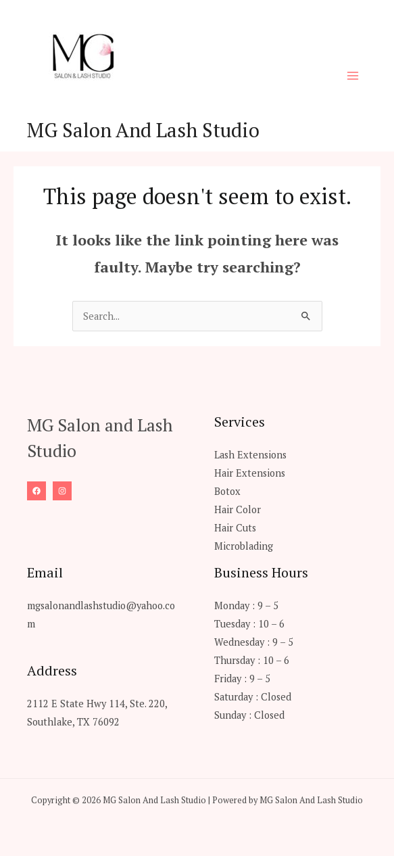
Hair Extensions (249, 473)
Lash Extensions (250, 454)
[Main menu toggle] (353, 76)
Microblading (243, 546)
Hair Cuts (235, 527)
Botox (227, 491)
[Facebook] (36, 490)
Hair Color (237, 509)
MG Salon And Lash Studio (143, 130)
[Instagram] (62, 490)
